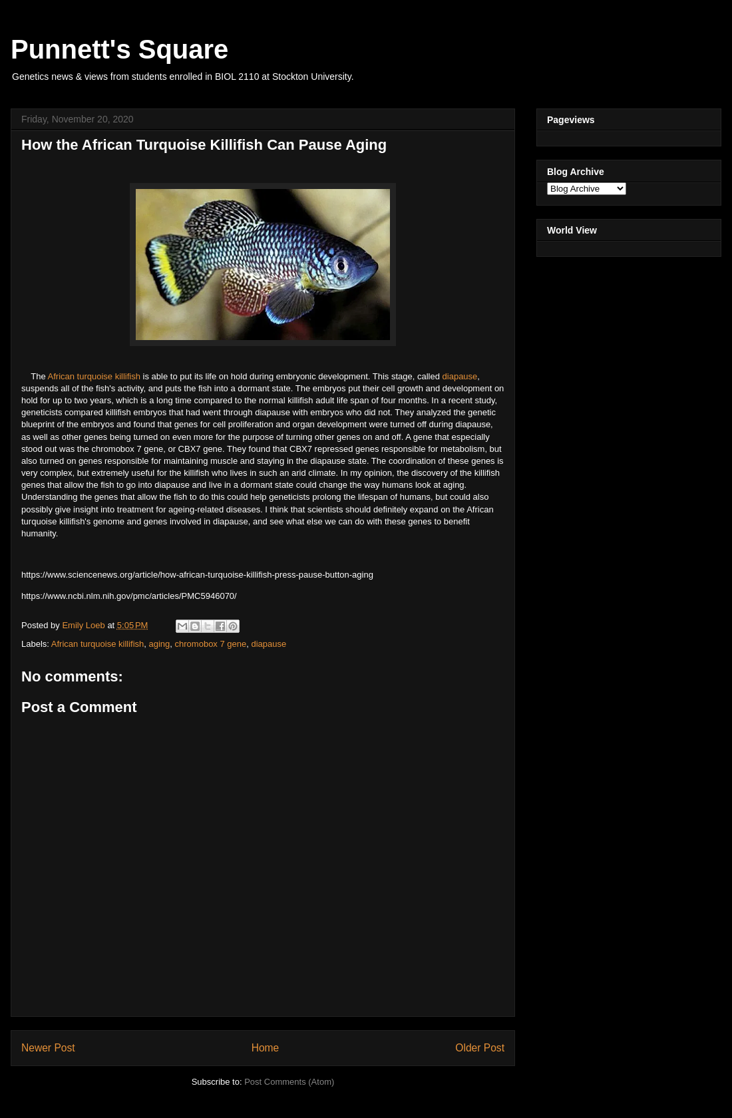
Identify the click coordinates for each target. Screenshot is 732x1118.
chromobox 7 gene (211, 644)
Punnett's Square (119, 49)
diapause (460, 376)
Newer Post (48, 1047)
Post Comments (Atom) (289, 1082)
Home (265, 1047)
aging (159, 644)
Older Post (479, 1047)
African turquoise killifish (94, 376)
